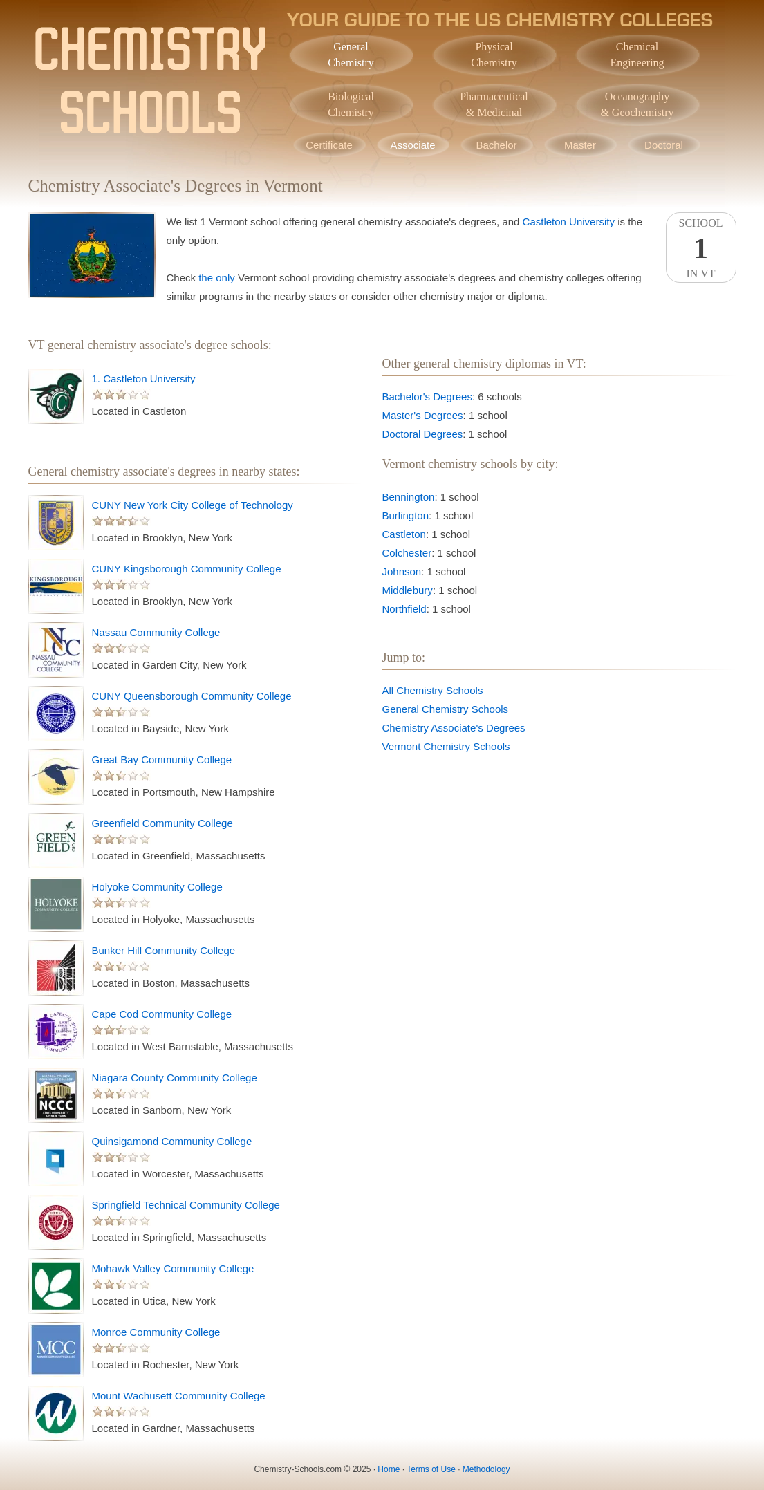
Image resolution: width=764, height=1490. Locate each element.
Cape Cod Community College (162, 1014)
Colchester (407, 553)
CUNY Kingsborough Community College (186, 569)
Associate (412, 145)
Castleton (404, 534)
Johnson (402, 571)
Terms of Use (431, 1469)
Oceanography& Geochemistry (636, 104)
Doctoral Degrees (422, 434)
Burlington (405, 515)
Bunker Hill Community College (164, 950)
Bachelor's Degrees (427, 396)
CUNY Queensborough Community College (192, 696)
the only (216, 277)
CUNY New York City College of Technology (192, 505)
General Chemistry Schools (445, 709)
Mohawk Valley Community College (173, 1268)
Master (580, 145)
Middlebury (407, 590)
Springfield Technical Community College (186, 1205)
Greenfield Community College (162, 823)
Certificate (329, 145)
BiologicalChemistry (351, 104)
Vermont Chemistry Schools (446, 746)
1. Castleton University (144, 378)
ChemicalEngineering (637, 54)
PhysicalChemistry (494, 54)
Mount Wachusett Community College (178, 1395)
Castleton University (569, 221)
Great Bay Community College (162, 759)
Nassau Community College (156, 632)
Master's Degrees (422, 415)
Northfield (404, 609)
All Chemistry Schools (432, 690)
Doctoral (663, 145)
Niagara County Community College (174, 1077)
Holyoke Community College (157, 887)
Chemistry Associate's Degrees (453, 728)
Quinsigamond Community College (172, 1141)
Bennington (408, 497)
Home (389, 1469)
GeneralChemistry (351, 54)
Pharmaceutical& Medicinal (494, 104)
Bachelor (496, 145)
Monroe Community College (156, 1332)
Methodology (486, 1469)
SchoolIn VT (701, 248)
